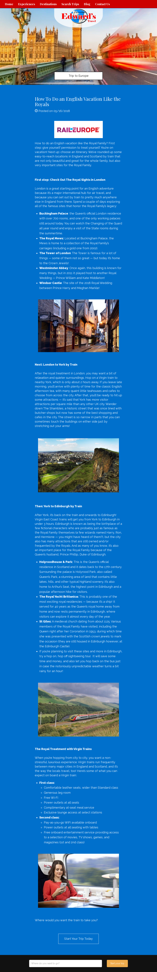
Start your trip (117, 963)
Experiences (26, 4)
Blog (87, 4)
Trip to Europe (79, 75)
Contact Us (102, 4)
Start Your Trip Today (78, 938)
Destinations (48, 4)
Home (9, 4)
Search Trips (70, 4)
